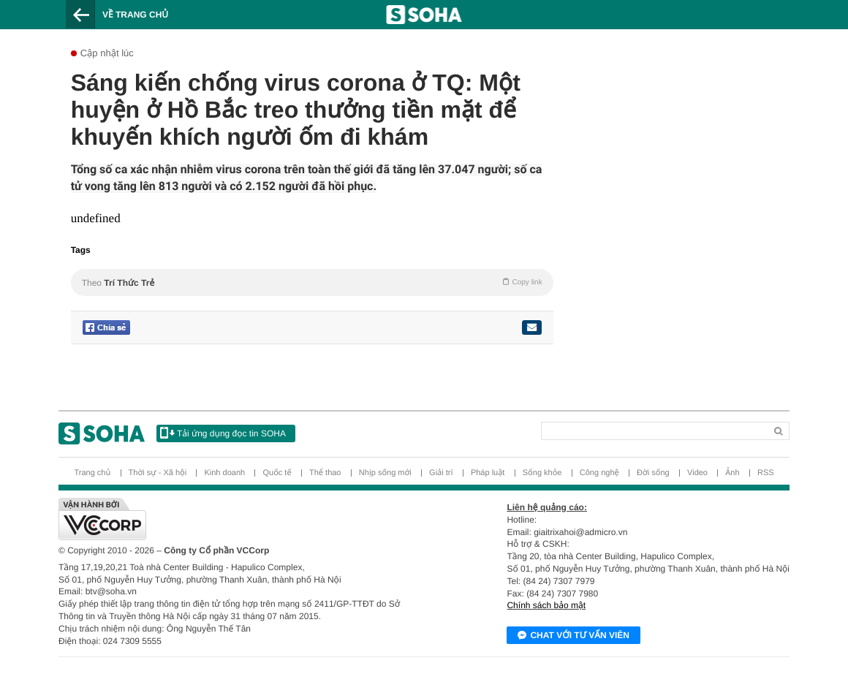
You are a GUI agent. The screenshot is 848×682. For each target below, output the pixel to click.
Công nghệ (599, 473)
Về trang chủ (135, 15)
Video (697, 473)
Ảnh (732, 473)
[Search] (603, 428)
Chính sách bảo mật (546, 605)
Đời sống (653, 473)
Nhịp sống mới (385, 473)
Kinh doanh (224, 473)
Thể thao (325, 473)
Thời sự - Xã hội (158, 473)
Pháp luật (488, 473)
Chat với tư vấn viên (573, 636)
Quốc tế (276, 473)
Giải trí (441, 473)
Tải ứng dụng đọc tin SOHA (223, 433)
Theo (312, 282)
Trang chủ (92, 473)
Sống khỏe (542, 473)
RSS (765, 473)
